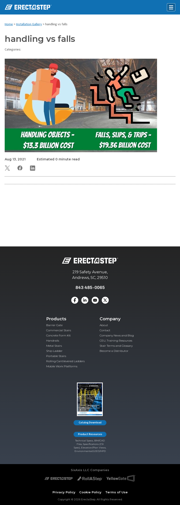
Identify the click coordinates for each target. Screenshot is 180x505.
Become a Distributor (114, 351)
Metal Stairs (54, 345)
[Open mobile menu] (171, 7)
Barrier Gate (54, 325)
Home (9, 24)
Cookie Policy (90, 492)
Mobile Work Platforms (61, 366)
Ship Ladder (54, 351)
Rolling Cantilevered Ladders (65, 361)
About (104, 325)
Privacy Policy (63, 492)
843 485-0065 (90, 287)
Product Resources (90, 434)
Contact (105, 330)
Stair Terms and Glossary (116, 345)
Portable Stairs (56, 356)
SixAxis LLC (80, 470)
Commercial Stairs (58, 330)
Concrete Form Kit (58, 335)
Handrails (52, 340)
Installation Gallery (29, 24)
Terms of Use (116, 492)
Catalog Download (90, 423)
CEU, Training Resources (116, 340)
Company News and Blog (117, 335)
